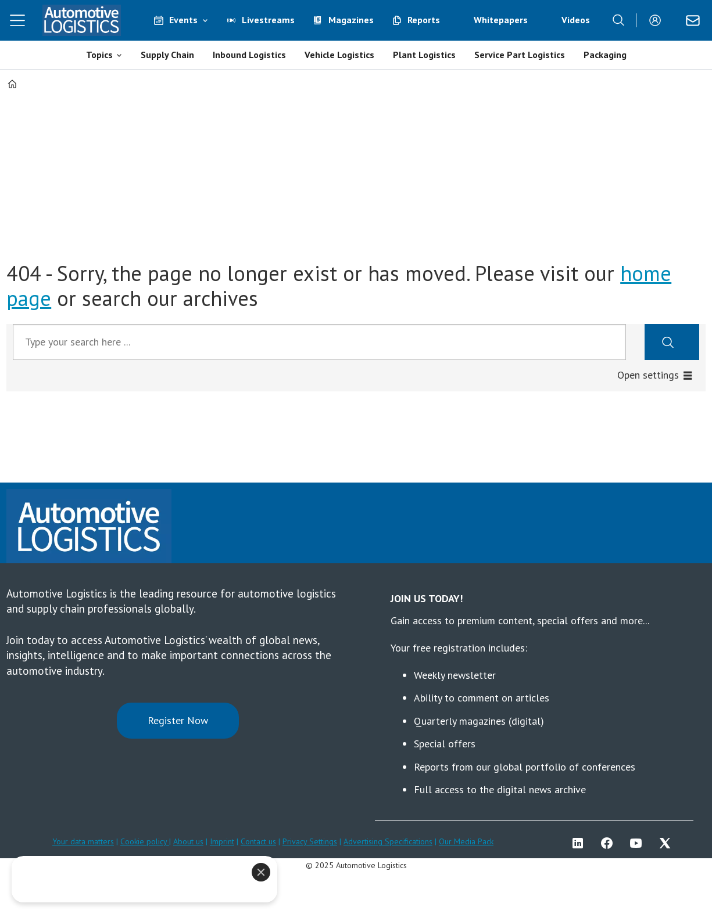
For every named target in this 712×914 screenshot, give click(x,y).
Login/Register (658, 20)
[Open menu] (17, 20)
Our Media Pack (466, 841)
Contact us (258, 841)
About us (188, 841)
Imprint (222, 841)
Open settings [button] (648, 375)
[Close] (261, 872)
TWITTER (668, 843)
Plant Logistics (424, 54)
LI (581, 843)
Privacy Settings (309, 841)
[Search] (618, 20)
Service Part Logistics (519, 54)
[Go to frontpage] (81, 20)
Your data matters (83, 841)
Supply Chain (167, 54)
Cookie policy (144, 841)
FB (610, 843)
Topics (99, 54)
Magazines (351, 20)
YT (639, 843)
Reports (423, 20)
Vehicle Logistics (339, 54)
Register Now (178, 720)
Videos (575, 20)
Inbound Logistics (249, 54)
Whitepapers (501, 20)
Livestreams (268, 20)
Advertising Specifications (388, 841)
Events (183, 20)
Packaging (605, 54)
